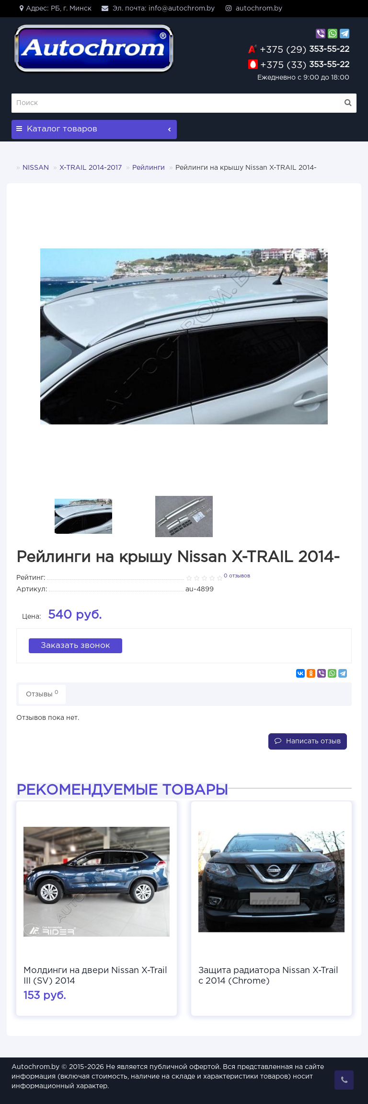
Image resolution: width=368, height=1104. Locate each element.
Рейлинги (148, 168)
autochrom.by (253, 8)
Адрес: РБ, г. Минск (54, 8)
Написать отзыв (308, 739)
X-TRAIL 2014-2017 (90, 168)
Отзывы (42, 692)
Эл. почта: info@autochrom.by (158, 8)
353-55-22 (304, 49)
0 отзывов (237, 576)
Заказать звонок (75, 644)
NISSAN (36, 168)
